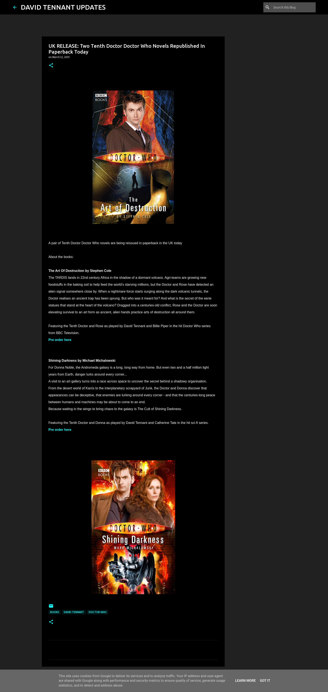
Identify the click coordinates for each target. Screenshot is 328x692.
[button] (51, 65)
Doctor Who (97, 612)
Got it (265, 681)
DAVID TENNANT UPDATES (63, 7)
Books (54, 612)
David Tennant (74, 612)
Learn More (245, 681)
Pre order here (60, 340)
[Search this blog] (294, 7)
